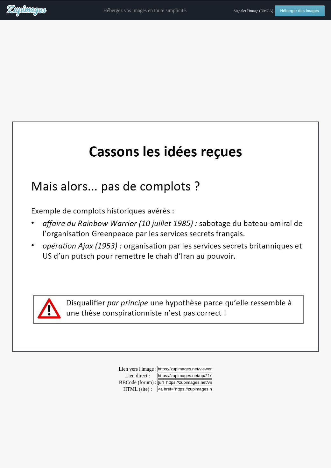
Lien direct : (137, 375)
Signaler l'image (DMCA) (253, 11)
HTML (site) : (137, 389)
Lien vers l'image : (138, 369)
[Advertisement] (165, 71)
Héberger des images (299, 11)
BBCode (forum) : (137, 382)
